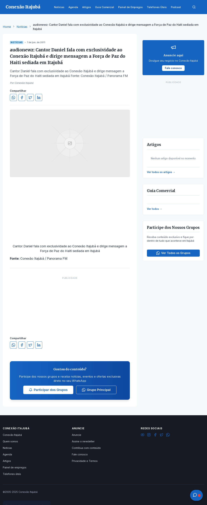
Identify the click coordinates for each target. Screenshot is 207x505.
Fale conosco (80, 454)
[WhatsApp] (168, 435)
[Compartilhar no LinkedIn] (38, 97)
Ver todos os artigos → (161, 172)
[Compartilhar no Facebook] (21, 97)
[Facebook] (155, 435)
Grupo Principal (96, 390)
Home (7, 27)
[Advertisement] (70, 303)
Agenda (7, 454)
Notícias (22, 27)
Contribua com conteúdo (86, 447)
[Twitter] (161, 435)
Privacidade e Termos (85, 460)
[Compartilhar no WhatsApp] (13, 97)
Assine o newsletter (83, 441)
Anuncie (76, 434)
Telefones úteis (12, 473)
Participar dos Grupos (48, 390)
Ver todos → (154, 208)
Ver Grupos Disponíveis (27, 496)
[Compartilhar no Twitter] (30, 97)
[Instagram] (149, 435)
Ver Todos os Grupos (173, 253)
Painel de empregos (14, 467)
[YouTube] (142, 435)
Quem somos (10, 441)
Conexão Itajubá (12, 434)
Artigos (7, 460)
